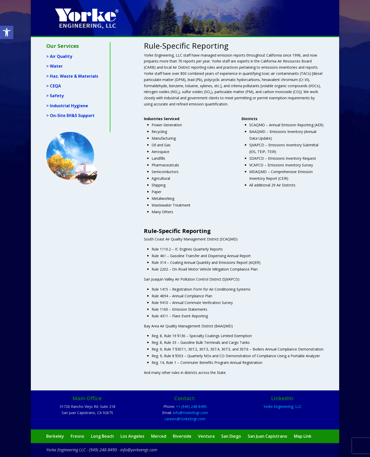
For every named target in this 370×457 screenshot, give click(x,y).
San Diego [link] (231, 436)
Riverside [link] (182, 436)
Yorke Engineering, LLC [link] (282, 406)
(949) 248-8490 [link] (103, 450)
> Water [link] (54, 66)
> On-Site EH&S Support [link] (70, 115)
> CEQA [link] (53, 86)
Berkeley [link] (55, 436)
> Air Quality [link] (59, 56)
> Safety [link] (55, 95)
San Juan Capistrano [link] (267, 436)
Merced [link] (158, 436)
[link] (6, 32)
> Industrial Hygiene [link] (67, 106)
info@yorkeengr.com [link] (138, 450)
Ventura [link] (206, 436)
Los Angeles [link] (132, 436)
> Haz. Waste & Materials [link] (72, 76)
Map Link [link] (302, 436)
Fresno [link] (77, 436)
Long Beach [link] (102, 436)
